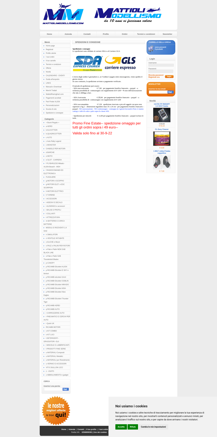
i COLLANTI (50, 214)
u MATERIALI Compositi (55, 353)
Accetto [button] (121, 427)
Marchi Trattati (51, 90)
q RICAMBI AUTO (53, 309)
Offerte (48, 68)
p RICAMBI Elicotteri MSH (56, 288)
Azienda (68, 34)
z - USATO (50, 371)
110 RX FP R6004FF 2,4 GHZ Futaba (162, 105)
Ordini (124, 34)
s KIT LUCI (50, 335)
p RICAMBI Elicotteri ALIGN (56, 267)
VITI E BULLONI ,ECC (54, 367)
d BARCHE (50, 152)
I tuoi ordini (50, 57)
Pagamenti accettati (53, 98)
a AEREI (49, 126)
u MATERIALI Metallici (54, 356)
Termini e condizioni (146, 34)
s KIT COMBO (51, 331)
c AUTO (49, 137)
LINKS (48, 83)
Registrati (49, 49)
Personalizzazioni (52, 105)
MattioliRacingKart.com (54, 94)
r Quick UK (50, 323)
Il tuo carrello (51, 61)
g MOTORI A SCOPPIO (55, 181)
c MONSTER (51, 145)
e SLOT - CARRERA (54, 160)
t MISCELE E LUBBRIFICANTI (57, 345)
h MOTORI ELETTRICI (54, 191)
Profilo (106, 34)
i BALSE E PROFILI (53, 210)
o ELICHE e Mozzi (53, 242)
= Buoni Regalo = (52, 123)
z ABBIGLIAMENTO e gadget (57, 375)
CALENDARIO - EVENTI (55, 76)
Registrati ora (154, 77)
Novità (48, 72)
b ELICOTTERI (51, 130)
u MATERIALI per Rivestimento (58, 360)
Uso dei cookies (100, 432)
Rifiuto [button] (133, 427)
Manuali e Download (53, 87)
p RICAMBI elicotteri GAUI (56, 277)
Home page (50, 46)
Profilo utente (51, 53)
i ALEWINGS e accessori (55, 206)
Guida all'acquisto (52, 79)
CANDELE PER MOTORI (55, 149)
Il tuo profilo (91, 429)
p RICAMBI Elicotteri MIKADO (57, 285)
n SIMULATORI (52, 235)
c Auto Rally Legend (53, 141)
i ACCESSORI (51, 199)
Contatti (87, 34)
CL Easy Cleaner (162, 129)
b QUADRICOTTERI (53, 134)
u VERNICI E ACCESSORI (56, 364)
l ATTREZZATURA (53, 217)
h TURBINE (50, 195)
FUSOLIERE (51, 177)
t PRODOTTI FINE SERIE (56, 349)
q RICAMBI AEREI (53, 306)
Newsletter (167, 34)
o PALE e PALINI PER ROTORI (58, 246)
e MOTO (49, 156)
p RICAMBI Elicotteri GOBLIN (57, 281)
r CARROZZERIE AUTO (55, 313)
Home (49, 34)
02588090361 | (88, 432)
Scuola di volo (51, 109)
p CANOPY (50, 263)
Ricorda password (155, 75)
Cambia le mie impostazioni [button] (153, 427)
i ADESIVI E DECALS (54, 202)
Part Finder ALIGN (53, 102)
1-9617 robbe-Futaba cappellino (161, 152)
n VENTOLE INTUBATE (55, 238)
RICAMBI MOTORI (53, 327)
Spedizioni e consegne (54, 113)
